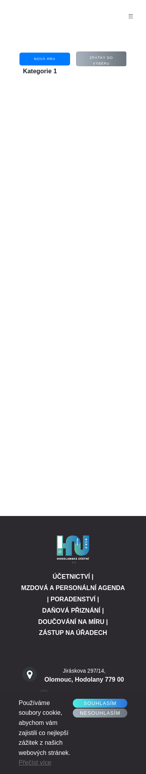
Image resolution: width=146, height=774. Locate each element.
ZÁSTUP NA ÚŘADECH (73, 632)
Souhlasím (100, 703)
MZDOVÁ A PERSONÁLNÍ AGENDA (73, 588)
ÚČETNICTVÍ (71, 576)
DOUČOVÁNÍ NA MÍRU (71, 621)
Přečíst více (35, 762)
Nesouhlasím (100, 713)
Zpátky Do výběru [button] (101, 60)
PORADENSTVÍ (73, 599)
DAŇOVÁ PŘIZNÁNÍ (71, 610)
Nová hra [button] (44, 59)
